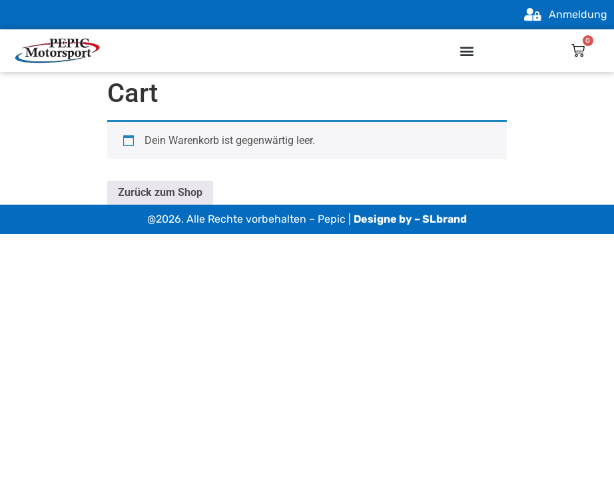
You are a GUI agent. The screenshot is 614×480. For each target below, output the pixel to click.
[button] (467, 51)
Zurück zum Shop (160, 192)
